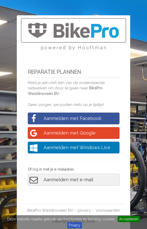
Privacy (75, 225)
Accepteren (128, 219)
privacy (84, 210)
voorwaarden (108, 210)
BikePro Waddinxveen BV (50, 210)
